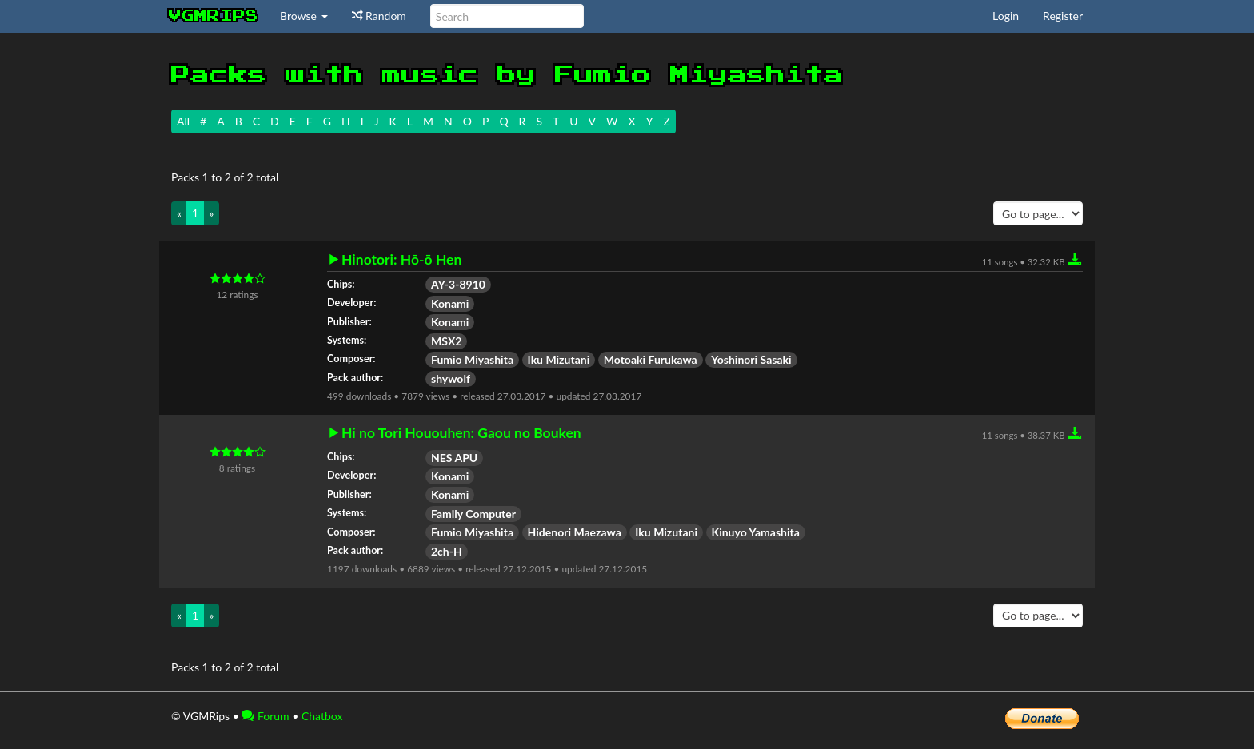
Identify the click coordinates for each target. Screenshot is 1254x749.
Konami (450, 303)
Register (1063, 15)
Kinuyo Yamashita (756, 532)
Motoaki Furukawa (650, 359)
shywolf (450, 378)
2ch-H (446, 551)
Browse (304, 15)
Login (1005, 15)
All (183, 121)
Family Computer (473, 513)
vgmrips (213, 16)
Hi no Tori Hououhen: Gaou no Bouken (461, 433)
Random (379, 15)
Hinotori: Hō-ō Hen (401, 260)
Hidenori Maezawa (574, 532)
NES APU (454, 457)
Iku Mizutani (559, 359)
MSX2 (446, 341)
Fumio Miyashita (472, 359)
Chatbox (322, 716)
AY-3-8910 (458, 284)
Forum (265, 716)
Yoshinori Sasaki (751, 359)
